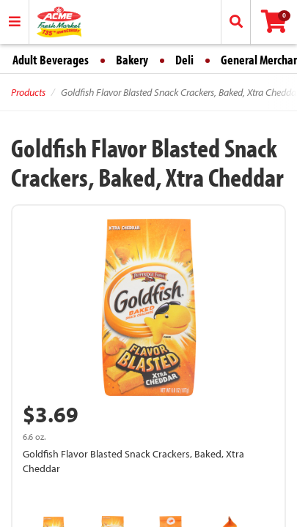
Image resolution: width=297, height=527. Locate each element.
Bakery (132, 59)
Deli (184, 59)
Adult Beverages (50, 59)
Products (28, 92)
